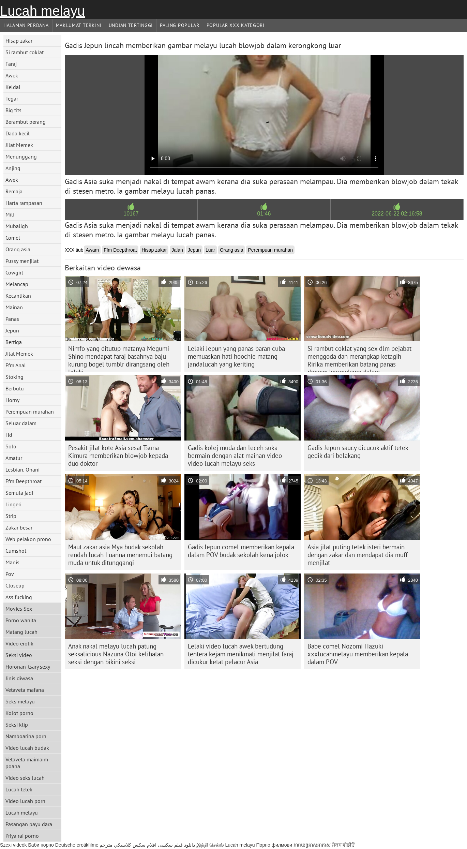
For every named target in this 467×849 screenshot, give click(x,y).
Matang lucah (21, 631)
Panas (12, 318)
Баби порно (41, 845)
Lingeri (13, 504)
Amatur (13, 458)
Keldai (12, 87)
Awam (92, 250)
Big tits (13, 110)
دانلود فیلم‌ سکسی (176, 845)
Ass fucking (18, 597)
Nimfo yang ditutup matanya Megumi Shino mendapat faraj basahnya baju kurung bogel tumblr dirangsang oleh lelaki (118, 358)
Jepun (12, 330)
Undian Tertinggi (131, 25)
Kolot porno (19, 713)
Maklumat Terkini (79, 25)
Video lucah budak (27, 747)
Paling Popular (179, 25)
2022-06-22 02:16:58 (397, 214)
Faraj (11, 63)
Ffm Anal (15, 365)
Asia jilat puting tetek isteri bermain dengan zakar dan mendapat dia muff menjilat (357, 555)
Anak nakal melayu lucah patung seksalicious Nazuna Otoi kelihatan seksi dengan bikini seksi (116, 654)
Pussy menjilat (22, 260)
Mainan (14, 307)
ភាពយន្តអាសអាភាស (312, 845)
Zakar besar (18, 527)
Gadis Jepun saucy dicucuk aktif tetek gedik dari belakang (357, 452)
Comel (12, 237)
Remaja (13, 191)
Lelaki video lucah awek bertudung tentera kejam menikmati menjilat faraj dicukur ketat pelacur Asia (240, 654)
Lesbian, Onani (22, 469)
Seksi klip (16, 724)
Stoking (14, 376)
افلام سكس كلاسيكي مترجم (128, 845)
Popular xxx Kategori (236, 25)
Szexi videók (13, 845)
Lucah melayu (42, 10)
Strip (10, 515)
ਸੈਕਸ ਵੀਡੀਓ (343, 845)
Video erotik (19, 643)
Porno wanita (20, 620)
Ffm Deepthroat (23, 481)
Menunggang (21, 156)
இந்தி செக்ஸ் (210, 845)
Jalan (177, 250)
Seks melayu (20, 701)
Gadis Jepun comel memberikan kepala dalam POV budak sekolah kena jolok (241, 551)
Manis (12, 562)
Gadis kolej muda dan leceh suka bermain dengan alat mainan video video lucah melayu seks (235, 455)
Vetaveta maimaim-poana (27, 763)
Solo (10, 446)
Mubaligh (16, 226)
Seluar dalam (20, 423)
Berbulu (14, 388)
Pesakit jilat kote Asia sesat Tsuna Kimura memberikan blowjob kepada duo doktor (118, 455)
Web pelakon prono (28, 539)
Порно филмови (274, 845)
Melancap (16, 284)
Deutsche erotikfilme (77, 845)
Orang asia (17, 249)
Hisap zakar (18, 40)
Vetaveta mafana (24, 689)
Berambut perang (25, 121)
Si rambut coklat (24, 52)
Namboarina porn (25, 736)
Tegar (11, 98)
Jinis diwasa (19, 678)
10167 (131, 214)
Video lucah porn (25, 801)
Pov (9, 573)
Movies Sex (18, 608)
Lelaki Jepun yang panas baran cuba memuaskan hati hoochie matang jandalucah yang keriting (236, 356)
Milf (10, 214)
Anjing (12, 168)
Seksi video (18, 655)
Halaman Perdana (26, 25)
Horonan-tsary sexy (27, 666)
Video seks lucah (25, 777)
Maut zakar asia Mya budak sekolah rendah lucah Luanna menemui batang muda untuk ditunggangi (120, 555)
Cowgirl (14, 272)
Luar (210, 250)
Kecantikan (18, 295)
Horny (12, 400)
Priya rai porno (22, 835)
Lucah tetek (18, 789)
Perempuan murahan (29, 411)
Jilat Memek (19, 145)
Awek (11, 75)
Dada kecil (17, 133)
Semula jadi (19, 492)
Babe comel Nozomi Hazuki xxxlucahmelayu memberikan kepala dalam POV (357, 654)
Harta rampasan (23, 202)
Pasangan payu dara (28, 824)
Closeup (15, 585)
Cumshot (15, 550)
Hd (8, 434)
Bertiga (13, 342)
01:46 (264, 214)
